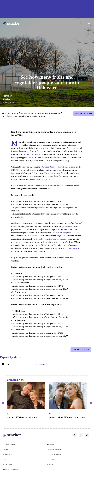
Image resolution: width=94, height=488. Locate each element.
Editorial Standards (54, 454)
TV (8, 414)
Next (91, 403)
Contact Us (51, 459)
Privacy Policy (8, 464)
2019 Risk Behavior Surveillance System (57, 167)
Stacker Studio (8, 454)
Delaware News (47, 73)
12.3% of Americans (32, 154)
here (49, 188)
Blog (4, 459)
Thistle (19, 170)
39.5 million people (60, 232)
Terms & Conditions (10, 469)
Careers (6, 449)
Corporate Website (10, 444)
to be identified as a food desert (52, 239)
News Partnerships (54, 449)
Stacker (6, 99)
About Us (50, 444)
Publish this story (83, 113)
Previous (3, 403)
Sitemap (50, 464)
